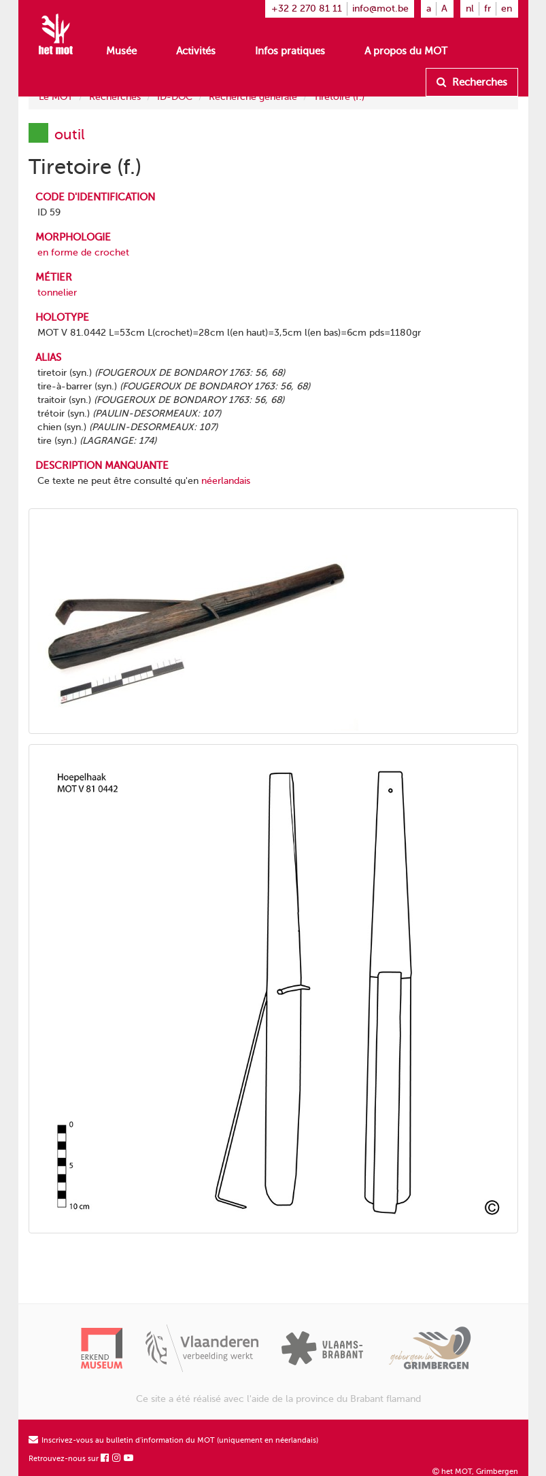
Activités (196, 51)
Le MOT (56, 97)
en (506, 8)
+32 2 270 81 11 (306, 8)
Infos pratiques (290, 51)
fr (487, 8)
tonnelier (57, 292)
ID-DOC (174, 97)
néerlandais (225, 481)
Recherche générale (253, 97)
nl (470, 8)
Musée (121, 51)
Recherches (472, 82)
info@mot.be (380, 8)
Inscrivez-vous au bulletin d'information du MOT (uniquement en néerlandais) (173, 1440)
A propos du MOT (405, 51)
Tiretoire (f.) (338, 97)
